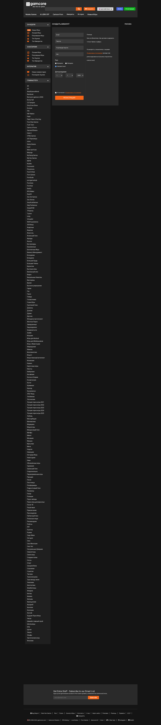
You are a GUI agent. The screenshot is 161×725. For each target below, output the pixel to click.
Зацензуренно (32, 327)
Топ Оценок (33, 38)
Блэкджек (30, 258)
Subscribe (100, 697)
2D (28, 86)
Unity (28, 216)
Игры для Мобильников (35, 341)
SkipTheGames (32, 205)
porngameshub (32, 180)
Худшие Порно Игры (34, 615)
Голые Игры (31, 302)
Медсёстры (31, 427)
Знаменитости (32, 330)
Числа (29, 618)
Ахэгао (29, 241)
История (81, 14)
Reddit (131, 719)
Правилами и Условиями (73, 92)
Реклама (105, 713)
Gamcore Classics (55, 719)
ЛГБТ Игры (30, 393)
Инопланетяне (32, 352)
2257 (127, 713)
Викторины (31, 280)
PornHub (30, 185)
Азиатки (30, 230)
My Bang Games (32, 155)
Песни (29, 479)
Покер (29, 493)
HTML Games (31, 136)
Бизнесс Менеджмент (34, 252)
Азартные (30, 227)
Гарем (29, 288)
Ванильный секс (32, 271)
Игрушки (30, 335)
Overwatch (30, 166)
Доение (29, 310)
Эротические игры (33, 638)
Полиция (30, 496)
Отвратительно (32, 471)
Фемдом (30, 590)
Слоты (29, 560)
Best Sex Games (48, 713)
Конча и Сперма (32, 377)
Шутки (29, 629)
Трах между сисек (33, 579)
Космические (31, 380)
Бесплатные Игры (33, 249)
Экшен (29, 632)
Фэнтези (30, 607)
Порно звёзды (32, 499)
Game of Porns (32, 127)
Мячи (29, 446)
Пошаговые (31, 507)
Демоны (30, 307)
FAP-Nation (30, 113)
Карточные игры (32, 366)
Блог (102, 719)
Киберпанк (30, 371)
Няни (28, 460)
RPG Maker (30, 191)
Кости (29, 382)
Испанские (30, 360)
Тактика (30, 574)
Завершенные (32, 324)
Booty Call (30, 99)
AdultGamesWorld (33, 91)
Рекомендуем (32, 521)
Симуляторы (31, 552)
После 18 (30, 504)
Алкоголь (30, 233)
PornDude (30, 177)
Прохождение (32, 513)
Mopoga (29, 152)
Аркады (29, 238)
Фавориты (71, 14)
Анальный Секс (32, 235)
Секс (28, 540)
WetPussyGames (32, 221)
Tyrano (29, 213)
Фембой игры (31, 588)
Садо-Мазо (31, 535)
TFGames (30, 210)
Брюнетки (30, 266)
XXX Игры (30, 224)
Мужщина (59, 63)
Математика (31, 421)
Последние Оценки (36, 75)
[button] (105, 9)
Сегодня (30, 538)
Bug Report (36, 713)
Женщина (69, 63)
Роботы (29, 524)
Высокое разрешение (34, 285)
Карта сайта (96, 713)
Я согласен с (68, 92)
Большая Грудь (32, 260)
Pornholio (30, 183)
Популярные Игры (35, 36)
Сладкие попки (32, 557)
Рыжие (29, 532)
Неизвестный (60, 66)
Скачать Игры (71, 713)
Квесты (29, 368)
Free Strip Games (32, 122)
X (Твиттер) (111, 719)
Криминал (30, 385)
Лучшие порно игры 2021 (35, 402)
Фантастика (31, 585)
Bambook (30, 94)
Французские (31, 601)
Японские (30, 640)
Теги (57, 713)
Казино (29, 363)
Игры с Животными (33, 344)
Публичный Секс (32, 515)
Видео (29, 274)
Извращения (31, 346)
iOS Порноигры (32, 138)
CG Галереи (31, 102)
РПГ (28, 527)
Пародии (30, 477)
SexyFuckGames (32, 202)
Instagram (122, 719)
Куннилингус (31, 391)
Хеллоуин (30, 610)
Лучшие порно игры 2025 (35, 413)
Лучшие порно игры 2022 (35, 405)
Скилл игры (31, 554)
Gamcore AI (95, 719)
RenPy (29, 188)
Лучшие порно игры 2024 (35, 410)
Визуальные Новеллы (34, 277)
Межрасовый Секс (33, 430)
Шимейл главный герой (35, 621)
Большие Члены (32, 263)
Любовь (30, 416)
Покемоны (30, 491)
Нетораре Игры (32, 454)
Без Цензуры (31, 244)
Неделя (29, 449)
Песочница (31, 482)
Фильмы (30, 599)
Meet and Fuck (32, 149)
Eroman (29, 108)
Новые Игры (94, 14)
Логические (31, 399)
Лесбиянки (30, 396)
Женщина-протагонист (35, 319)
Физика (29, 596)
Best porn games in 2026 (35, 97)
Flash (28, 116)
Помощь (113, 713)
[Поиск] (60, 8)
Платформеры (32, 485)
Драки (29, 313)
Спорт (29, 563)
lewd (28, 147)
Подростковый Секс (34, 488)
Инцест (29, 355)
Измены (29, 349)
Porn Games (31, 174)
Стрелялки (30, 568)
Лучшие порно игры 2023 (35, 407)
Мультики (30, 443)
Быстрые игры (32, 269)
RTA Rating (66, 719)
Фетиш (29, 593)
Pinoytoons (30, 169)
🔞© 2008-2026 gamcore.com (37, 719)
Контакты (81, 713)
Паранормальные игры (35, 474)
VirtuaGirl (30, 219)
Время (29, 283)
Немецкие (30, 452)
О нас (88, 713)
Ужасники (30, 582)
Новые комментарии (36, 72)
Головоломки (31, 299)
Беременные (31, 246)
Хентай (29, 613)
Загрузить (89, 8)
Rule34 (29, 194)
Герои (29, 294)
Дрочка (29, 316)
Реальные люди (32, 518)
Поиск (63, 713)
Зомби (29, 332)
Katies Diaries (31, 144)
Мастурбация (31, 418)
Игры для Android (33, 338)
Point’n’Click (31, 172)
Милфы (29, 432)
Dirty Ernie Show (32, 105)
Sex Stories (30, 199)
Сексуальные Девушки (35, 549)
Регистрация (130, 8)
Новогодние (31, 457)
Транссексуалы (32, 576)
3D (28, 88)
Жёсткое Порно (32, 321)
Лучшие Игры (34, 33)
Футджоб (30, 604)
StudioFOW (30, 208)
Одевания (30, 466)
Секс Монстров (32, 543)
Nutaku (29, 163)
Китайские (30, 374)
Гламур (29, 296)
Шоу (28, 626)
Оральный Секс (32, 468)
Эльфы (29, 635)
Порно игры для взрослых (36, 502)
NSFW (29, 160)
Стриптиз (30, 571)
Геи (28, 291)
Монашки (30, 438)
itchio (29, 141)
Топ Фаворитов (34, 41)
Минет (29, 435)
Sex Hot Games (32, 197)
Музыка (29, 441)
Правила (121, 713)
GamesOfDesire (32, 130)
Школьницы (31, 624)
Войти (120, 8)
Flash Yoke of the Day (34, 119)
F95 (28, 111)
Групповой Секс (32, 305)
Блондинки (31, 255)
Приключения (31, 510)
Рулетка (30, 529)
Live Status (75, 719)
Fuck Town (30, 124)
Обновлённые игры (33, 463)
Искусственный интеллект (36, 357)
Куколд (29, 388)
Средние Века (32, 565)
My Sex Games (32, 158)
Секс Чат (30, 546)
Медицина (30, 424)
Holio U (29, 133)
